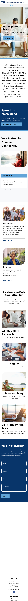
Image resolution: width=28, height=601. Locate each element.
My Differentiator (8, 175)
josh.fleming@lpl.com (14, 589)
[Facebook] (14, 592)
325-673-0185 (16, 581)
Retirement (14, 599)
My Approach (7, 190)
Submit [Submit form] (5, 496)
